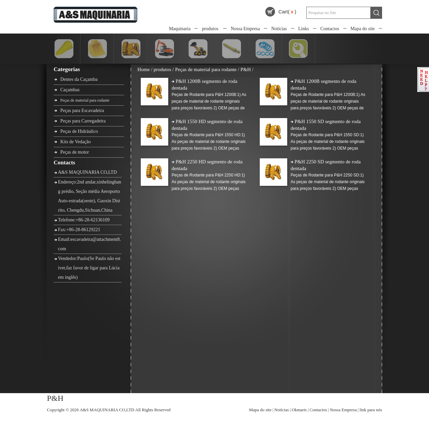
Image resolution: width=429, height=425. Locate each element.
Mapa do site (363, 28)
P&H (245, 69)
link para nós (371, 409)
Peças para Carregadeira (83, 120)
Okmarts (299, 409)
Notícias (279, 28)
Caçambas (70, 89)
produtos (210, 28)
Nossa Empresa (245, 28)
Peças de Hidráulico (79, 131)
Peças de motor (74, 152)
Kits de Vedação (75, 141)
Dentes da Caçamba (79, 79)
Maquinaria (180, 28)
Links (303, 28)
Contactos (329, 28)
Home (143, 69)
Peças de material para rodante (85, 100)
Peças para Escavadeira (82, 110)
